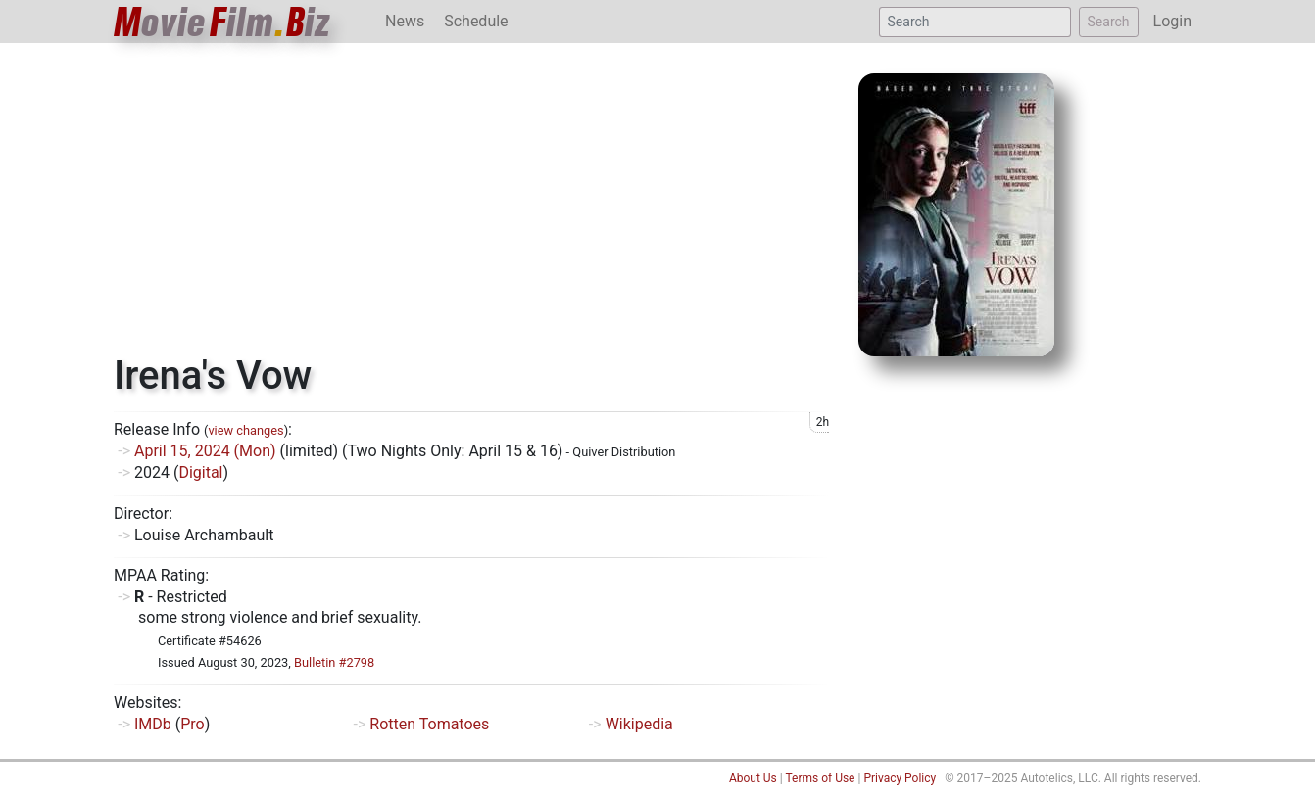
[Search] (975, 22)
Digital (200, 472)
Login (1172, 21)
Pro (192, 724)
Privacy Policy (899, 778)
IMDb (152, 724)
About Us (753, 778)
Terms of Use (819, 778)
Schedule (476, 21)
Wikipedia (639, 724)
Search (1109, 21)
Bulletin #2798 (334, 662)
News (404, 21)
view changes (245, 430)
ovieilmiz (222, 22)
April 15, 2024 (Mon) (205, 451)
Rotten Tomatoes (429, 724)
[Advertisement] (471, 206)
